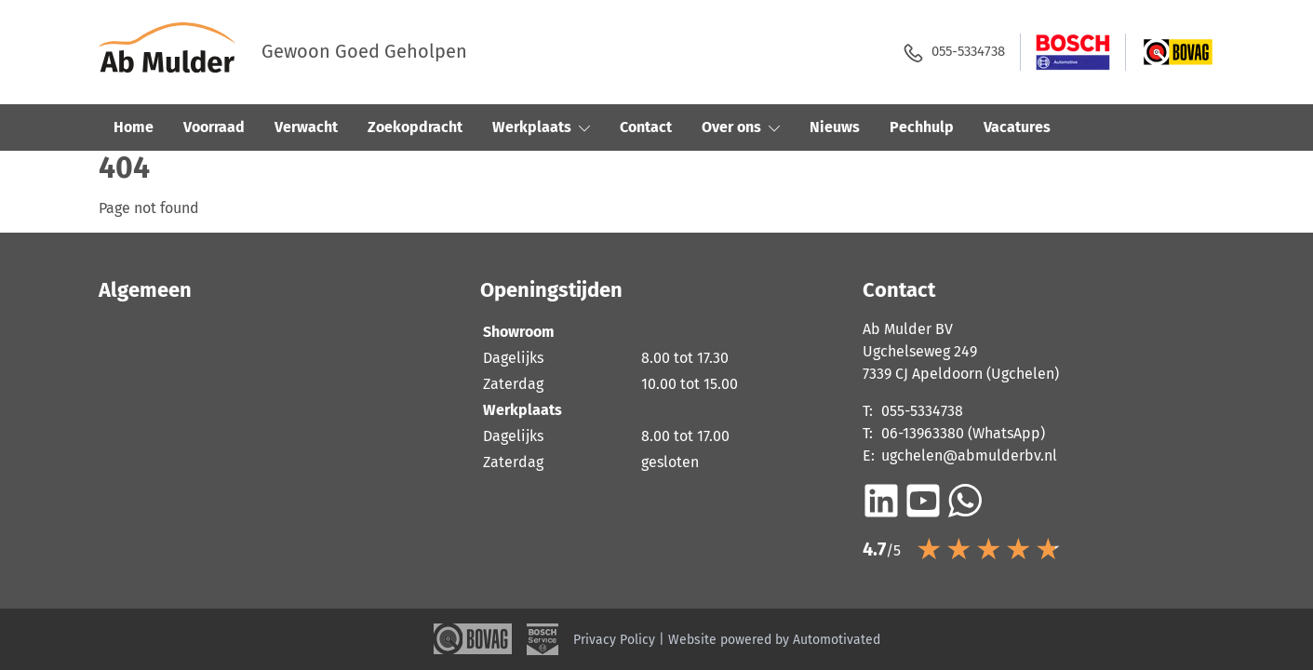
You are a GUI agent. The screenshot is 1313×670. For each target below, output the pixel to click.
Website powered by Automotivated (774, 640)
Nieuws (835, 127)
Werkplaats (541, 127)
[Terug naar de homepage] (180, 52)
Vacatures (1017, 127)
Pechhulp (922, 127)
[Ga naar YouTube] (923, 500)
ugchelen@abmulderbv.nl (969, 455)
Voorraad (214, 127)
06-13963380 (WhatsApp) (963, 433)
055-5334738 (949, 52)
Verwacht (306, 127)
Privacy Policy (614, 640)
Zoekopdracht (415, 127)
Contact (646, 127)
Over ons (741, 127)
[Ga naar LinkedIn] (881, 500)
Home (134, 127)
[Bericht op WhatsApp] (965, 500)
